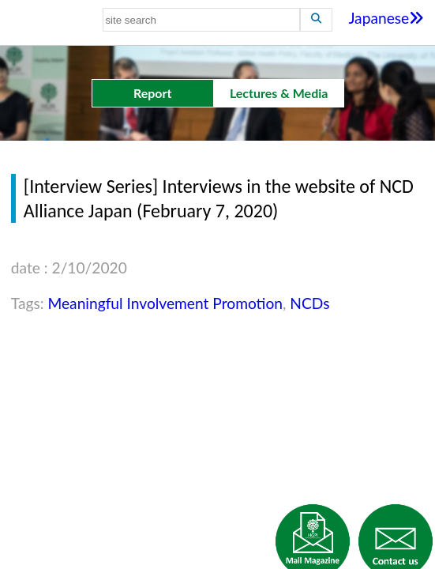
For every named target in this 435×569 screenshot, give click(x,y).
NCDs (309, 303)
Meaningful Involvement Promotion (165, 303)
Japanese (386, 18)
